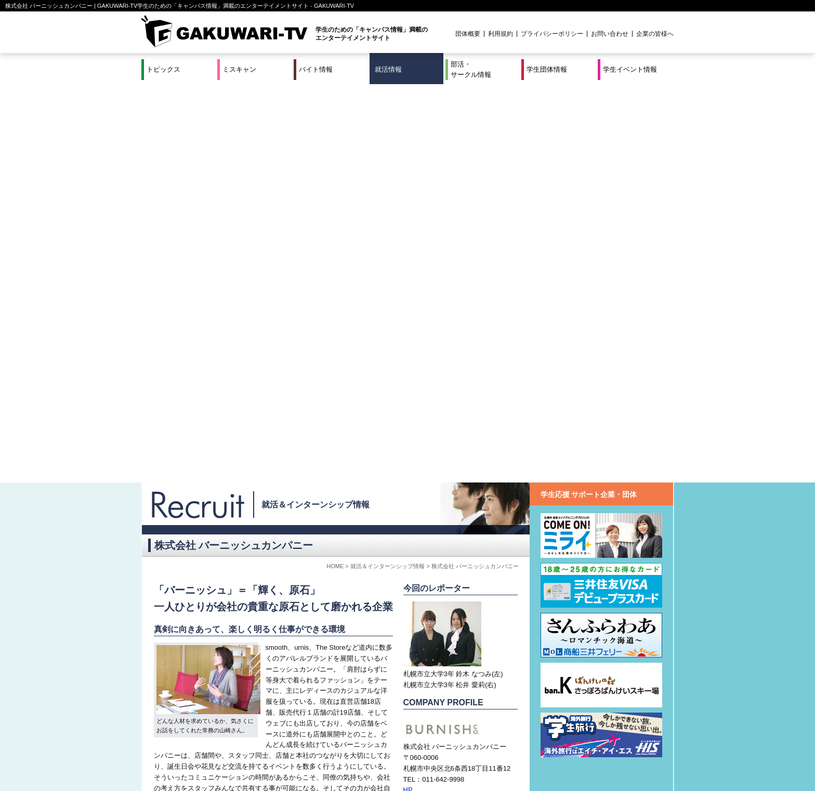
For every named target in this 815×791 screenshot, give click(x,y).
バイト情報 (316, 69)
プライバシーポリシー (552, 33)
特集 (337, 748)
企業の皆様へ (655, 33)
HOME (335, 168)
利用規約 (500, 33)
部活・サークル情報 (471, 69)
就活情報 (388, 69)
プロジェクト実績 (337, 761)
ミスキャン (239, 69)
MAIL (411, 402)
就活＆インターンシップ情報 (315, 106)
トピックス (163, 69)
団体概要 (467, 33)
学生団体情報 (547, 69)
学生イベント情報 (630, 69)
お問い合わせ (609, 33)
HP (408, 391)
